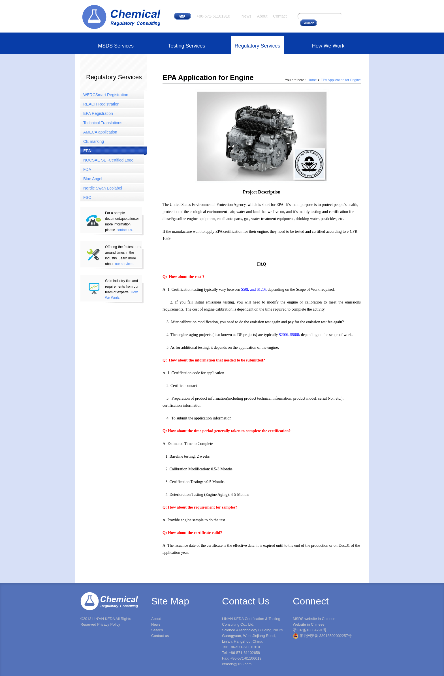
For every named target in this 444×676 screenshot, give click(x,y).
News (246, 16)
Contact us (160, 636)
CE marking (93, 141)
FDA (87, 169)
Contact (280, 16)
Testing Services (186, 46)
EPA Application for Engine (341, 80)
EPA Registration (98, 113)
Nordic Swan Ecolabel (102, 188)
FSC (87, 197)
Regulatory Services (257, 46)
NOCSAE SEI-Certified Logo (108, 160)
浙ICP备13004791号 (309, 630)
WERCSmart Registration (105, 94)
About (262, 16)
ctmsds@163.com (236, 664)
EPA (87, 150)
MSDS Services (116, 46)
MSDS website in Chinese (314, 619)
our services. (124, 264)
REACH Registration (101, 104)
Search (157, 630)
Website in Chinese (309, 624)
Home (312, 80)
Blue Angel (92, 178)
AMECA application (100, 132)
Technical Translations (102, 122)
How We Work (328, 46)
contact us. (124, 230)
